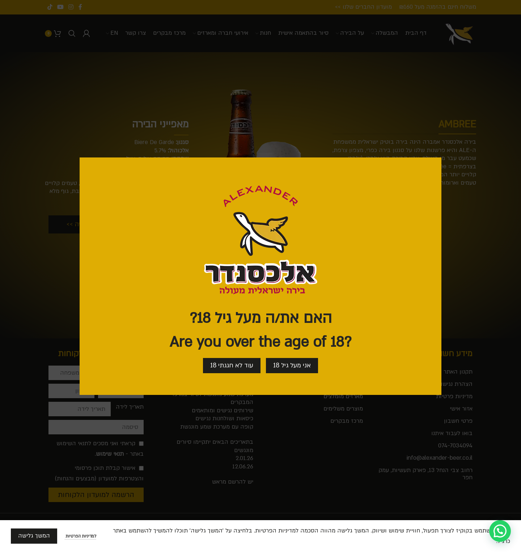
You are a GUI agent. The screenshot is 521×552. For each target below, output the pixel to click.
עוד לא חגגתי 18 (231, 365)
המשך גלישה (34, 536)
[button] (500, 531)
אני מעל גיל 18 (292, 365)
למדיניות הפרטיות (80, 536)
